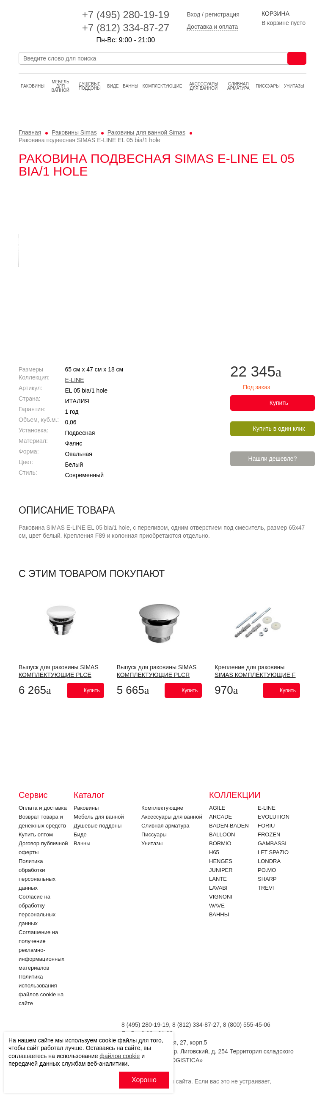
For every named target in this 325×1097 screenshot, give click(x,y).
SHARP (267, 879)
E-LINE (74, 380)
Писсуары (268, 86)
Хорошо (144, 1079)
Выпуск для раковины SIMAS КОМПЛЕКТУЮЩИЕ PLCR (157, 671)
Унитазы (294, 86)
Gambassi (272, 843)
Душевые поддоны (90, 86)
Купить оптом (36, 834)
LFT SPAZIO (273, 852)
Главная (30, 132)
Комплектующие (162, 86)
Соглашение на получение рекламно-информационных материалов (41, 950)
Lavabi (218, 888)
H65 (214, 852)
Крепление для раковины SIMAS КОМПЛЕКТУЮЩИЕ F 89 (255, 675)
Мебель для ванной (60, 86)
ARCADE (220, 817)
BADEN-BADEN (229, 825)
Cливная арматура (238, 86)
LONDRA (269, 861)
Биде (112, 86)
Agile (217, 808)
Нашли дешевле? (272, 458)
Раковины (32, 86)
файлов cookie (119, 1056)
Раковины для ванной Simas (146, 132)
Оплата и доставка (43, 808)
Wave (217, 905)
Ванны (130, 86)
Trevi (266, 888)
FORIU (266, 825)
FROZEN (269, 834)
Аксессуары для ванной (203, 86)
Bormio (220, 843)
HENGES (220, 861)
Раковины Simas (74, 132)
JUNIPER (221, 870)
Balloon (222, 834)
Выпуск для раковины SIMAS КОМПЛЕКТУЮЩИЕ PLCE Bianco (59, 675)
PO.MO (267, 870)
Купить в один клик (279, 428)
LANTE (218, 879)
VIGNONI (220, 897)
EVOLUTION (273, 817)
